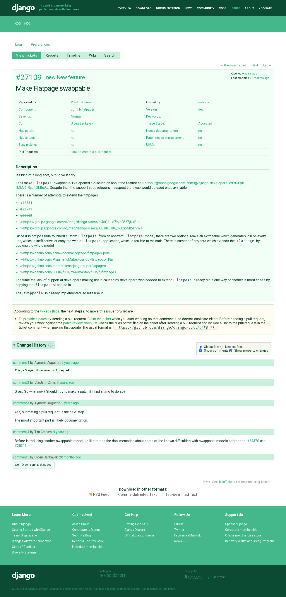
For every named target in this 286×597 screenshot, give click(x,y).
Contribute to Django (86, 529)
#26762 (26, 215)
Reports (52, 55)
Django (23, 8)
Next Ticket (260, 65)
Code (222, 8)
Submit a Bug (81, 535)
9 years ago (249, 73)
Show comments (216, 350)
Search (109, 55)
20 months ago (259, 78)
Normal (76, 116)
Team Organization (25, 535)
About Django (21, 524)
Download (144, 8)
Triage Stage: (155, 123)
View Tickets (26, 55)
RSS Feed (101, 494)
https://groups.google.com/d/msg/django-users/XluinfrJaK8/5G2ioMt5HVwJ (81, 228)
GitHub (178, 524)
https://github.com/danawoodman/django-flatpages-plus (65, 253)
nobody (203, 102)
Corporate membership (241, 529)
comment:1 (21, 363)
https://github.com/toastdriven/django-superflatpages (63, 266)
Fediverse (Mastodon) (189, 535)
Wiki (92, 55)
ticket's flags (50, 311)
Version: (152, 109)
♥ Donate (265, 8)
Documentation (168, 8)
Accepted (205, 123)
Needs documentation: (162, 131)
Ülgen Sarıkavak (82, 123)
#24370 (253, 441)
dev (200, 109)
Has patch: (26, 131)
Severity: (25, 116)
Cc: (21, 123)
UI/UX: (150, 145)
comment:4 (21, 432)
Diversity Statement (25, 552)
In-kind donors (112, 575)
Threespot (195, 577)
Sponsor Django (236, 524)
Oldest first (211, 347)
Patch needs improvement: (165, 138)
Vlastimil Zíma (81, 102)
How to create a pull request (91, 152)
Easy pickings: (28, 145)
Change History (35, 345)
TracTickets (227, 482)
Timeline (73, 55)
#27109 (29, 77)
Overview (124, 8)
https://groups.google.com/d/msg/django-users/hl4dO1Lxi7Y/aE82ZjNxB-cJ (80, 222)
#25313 (21, 446)
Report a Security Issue (88, 541)
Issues (235, 8)
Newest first (233, 347)
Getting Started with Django (31, 529)
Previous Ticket (235, 65)
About (249, 8)
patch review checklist (80, 323)
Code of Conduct (23, 546)
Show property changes (251, 350)
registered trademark (120, 588)
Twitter (179, 529)
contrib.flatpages (83, 109)
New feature (71, 77)
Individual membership (87, 546)
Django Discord (135, 529)
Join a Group (80, 524)
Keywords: (153, 116)
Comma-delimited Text (137, 494)
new (51, 77)
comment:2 (21, 382)
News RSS (181, 541)
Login (19, 44)
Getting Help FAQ (136, 524)
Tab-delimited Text (181, 494)
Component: (27, 109)
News (188, 8)
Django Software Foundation (31, 541)
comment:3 (21, 403)
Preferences (40, 44)
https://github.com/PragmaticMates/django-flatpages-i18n (66, 259)
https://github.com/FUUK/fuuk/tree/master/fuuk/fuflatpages (68, 272)
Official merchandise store (243, 535)
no (73, 131)
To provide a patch (33, 319)
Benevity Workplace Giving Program (249, 541)
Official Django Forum (139, 535)
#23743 (26, 209)
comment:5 (21, 457)
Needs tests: (27, 138)
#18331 (26, 203)
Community (205, 8)
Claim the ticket (99, 319)
